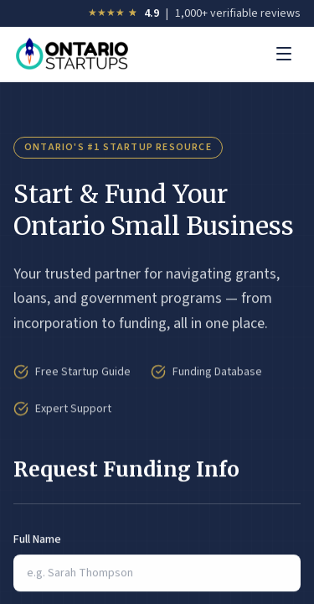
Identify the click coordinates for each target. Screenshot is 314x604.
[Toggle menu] (284, 53)
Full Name (37, 540)
